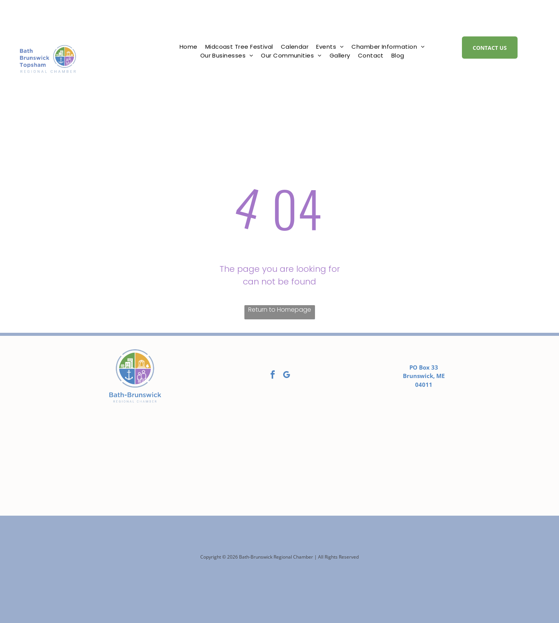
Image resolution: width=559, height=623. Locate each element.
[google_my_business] (286, 376)
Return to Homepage (279, 309)
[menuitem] (188, 47)
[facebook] (272, 376)
